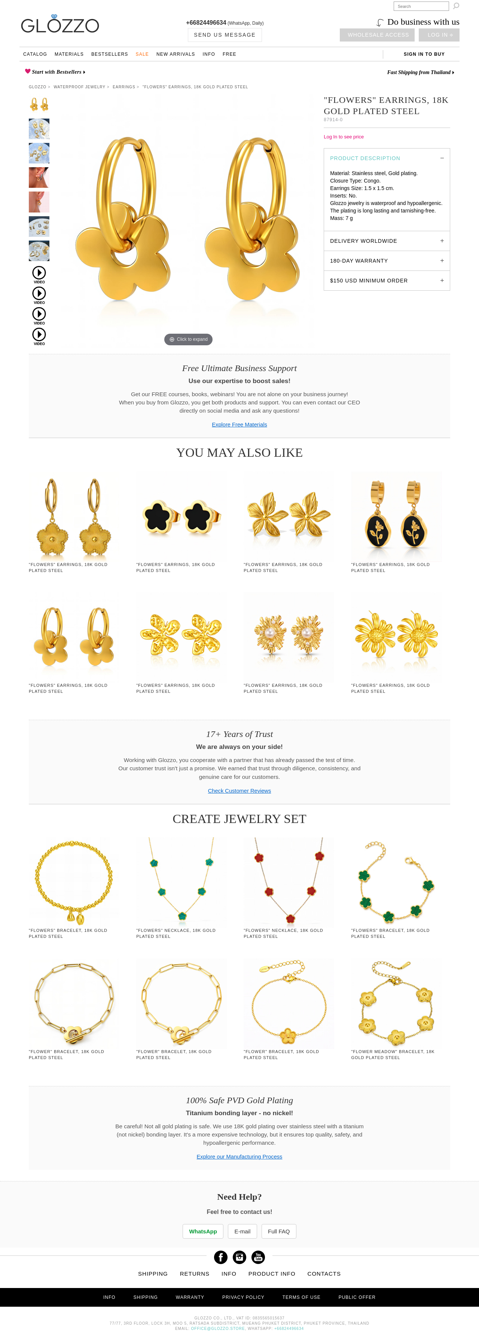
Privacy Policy (243, 1297)
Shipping (153, 1274)
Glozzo (37, 87)
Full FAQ (280, 1231)
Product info (272, 1274)
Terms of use (302, 1297)
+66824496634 (206, 22)
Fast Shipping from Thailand (419, 72)
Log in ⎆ (440, 35)
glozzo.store (344, 226)
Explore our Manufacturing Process (240, 1157)
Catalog (35, 54)
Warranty (190, 1297)
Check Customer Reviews (239, 791)
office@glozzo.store (218, 1329)
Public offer (357, 1297)
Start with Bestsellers (56, 72)
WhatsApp (201, 1231)
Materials (69, 54)
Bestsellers (109, 54)
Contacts (324, 1274)
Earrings (124, 87)
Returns (195, 1274)
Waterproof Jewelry (80, 87)
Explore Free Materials (239, 425)
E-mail (242, 1231)
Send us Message (225, 35)
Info (209, 54)
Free (230, 54)
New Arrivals (175, 54)
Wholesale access (378, 35)
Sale (142, 54)
